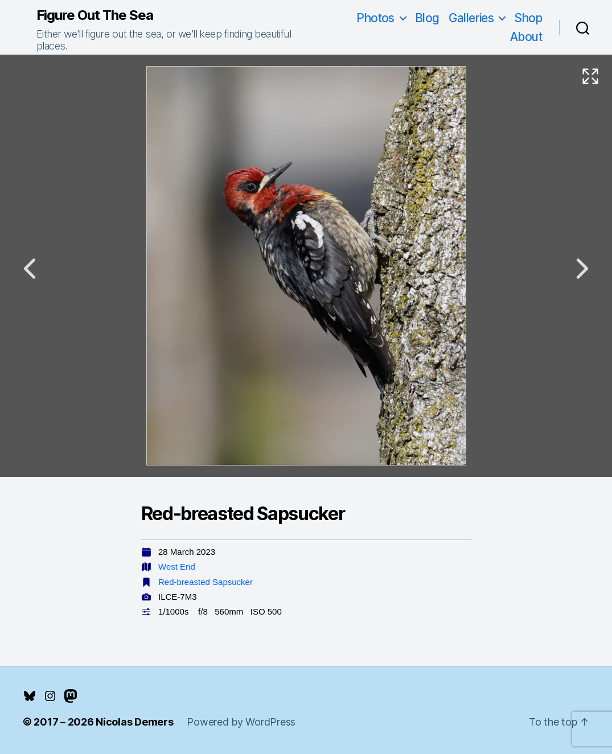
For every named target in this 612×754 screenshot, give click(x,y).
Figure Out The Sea (94, 15)
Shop (528, 18)
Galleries (471, 18)
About (526, 37)
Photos (375, 18)
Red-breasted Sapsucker (205, 582)
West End (176, 566)
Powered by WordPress (241, 722)
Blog (427, 18)
